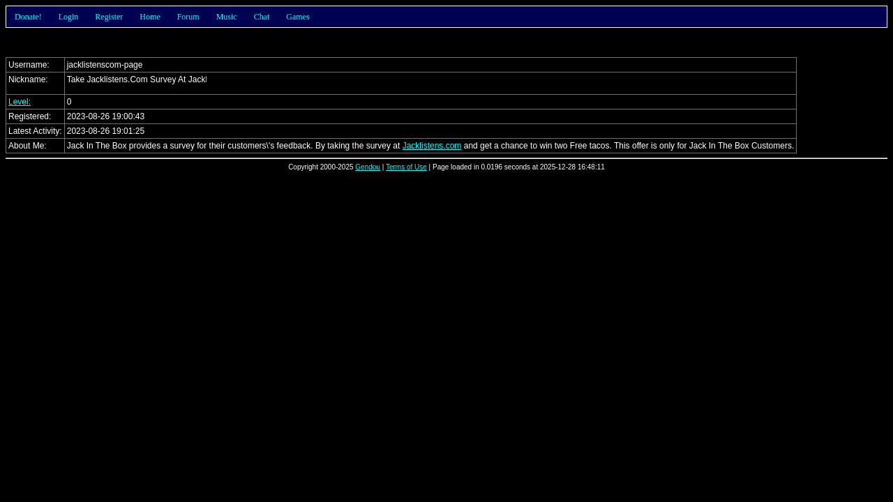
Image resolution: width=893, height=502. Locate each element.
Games (297, 17)
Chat (262, 17)
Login (69, 17)
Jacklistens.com (432, 146)
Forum (188, 17)
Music (226, 17)
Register (109, 17)
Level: (19, 102)
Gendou (367, 167)
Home (150, 17)
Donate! (28, 17)
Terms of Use (406, 167)
